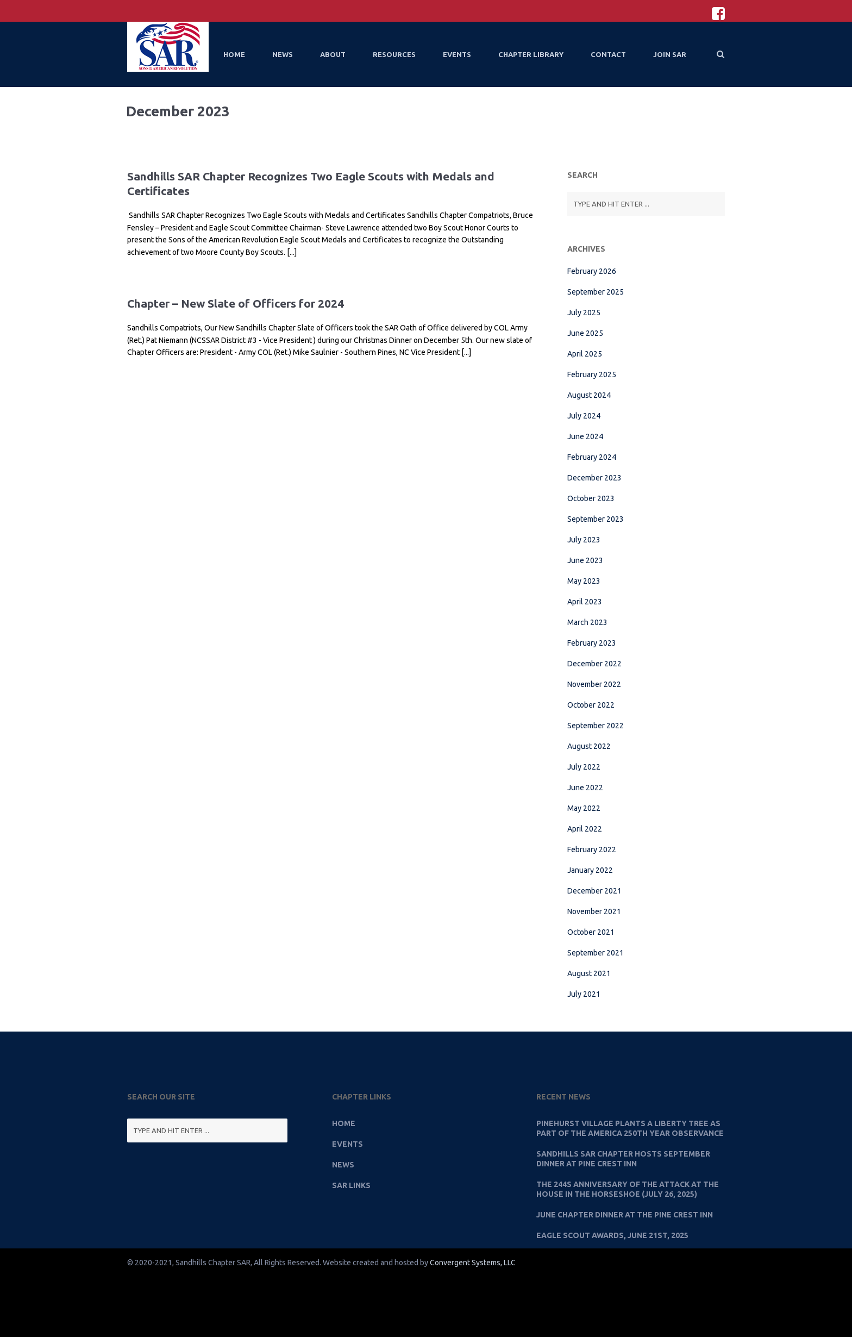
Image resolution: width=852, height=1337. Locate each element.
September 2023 (595, 519)
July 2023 (583, 539)
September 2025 (595, 292)
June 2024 (585, 436)
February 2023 (591, 643)
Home (234, 54)
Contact (608, 54)
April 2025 (584, 353)
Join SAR (669, 54)
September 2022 (595, 725)
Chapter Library (530, 54)
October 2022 (591, 705)
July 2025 (583, 312)
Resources (394, 54)
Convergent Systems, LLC (473, 1262)
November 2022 (594, 684)
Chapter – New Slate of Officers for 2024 (235, 303)
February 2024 (591, 457)
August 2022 (589, 746)
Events (457, 54)
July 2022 (583, 767)
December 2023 (594, 477)
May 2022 (583, 808)
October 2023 (591, 498)
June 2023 (585, 560)
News (282, 54)
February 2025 (591, 374)
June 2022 (585, 787)
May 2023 (583, 581)
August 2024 (589, 395)
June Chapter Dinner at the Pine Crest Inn (624, 1214)
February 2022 (591, 849)
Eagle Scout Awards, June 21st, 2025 (612, 1235)
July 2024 (583, 415)
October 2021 (591, 932)
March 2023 (587, 622)
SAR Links (351, 1185)
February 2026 (591, 271)
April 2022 (584, 828)
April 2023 (584, 601)
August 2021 (589, 973)
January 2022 (590, 870)
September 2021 (595, 952)
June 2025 (585, 333)
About (333, 54)
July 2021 (583, 994)
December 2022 (594, 663)
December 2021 (594, 890)
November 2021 (594, 911)
